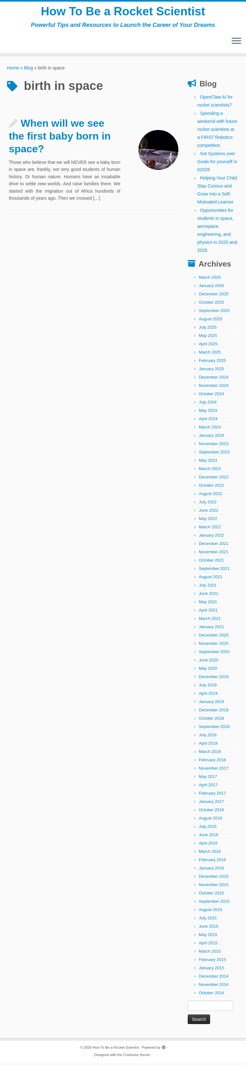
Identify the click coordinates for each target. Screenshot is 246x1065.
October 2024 (211, 396)
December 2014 (214, 978)
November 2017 (214, 770)
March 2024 (210, 429)
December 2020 (214, 637)
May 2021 (208, 604)
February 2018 (212, 762)
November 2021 (214, 554)
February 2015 (212, 961)
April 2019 (208, 695)
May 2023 (208, 462)
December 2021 (214, 545)
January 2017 (211, 803)
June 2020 (208, 662)
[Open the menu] (236, 44)
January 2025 (211, 371)
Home (13, 70)
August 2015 (210, 911)
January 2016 (211, 870)
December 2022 (214, 479)
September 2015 (214, 903)
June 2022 (208, 512)
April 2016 (208, 845)
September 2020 (214, 654)
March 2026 (210, 279)
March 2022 (210, 529)
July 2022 (208, 504)
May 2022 (208, 520)
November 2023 (214, 446)
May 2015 (208, 936)
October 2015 (211, 895)
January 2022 (211, 537)
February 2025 (212, 362)
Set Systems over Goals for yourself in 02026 (217, 163)
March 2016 (210, 853)
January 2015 (211, 970)
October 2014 (211, 995)
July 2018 (208, 737)
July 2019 (208, 687)
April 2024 (208, 421)
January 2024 (211, 437)
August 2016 (210, 820)
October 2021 (211, 562)
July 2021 (208, 587)
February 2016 (212, 862)
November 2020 (214, 645)
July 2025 (208, 329)
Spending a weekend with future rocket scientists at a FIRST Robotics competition (217, 131)
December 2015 (214, 878)
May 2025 (208, 337)
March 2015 (210, 953)
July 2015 (208, 920)
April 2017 (208, 787)
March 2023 (210, 470)
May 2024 (208, 412)
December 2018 (214, 712)
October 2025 (211, 304)
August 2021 (210, 579)
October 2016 (211, 812)
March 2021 (210, 620)
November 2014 (214, 986)
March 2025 (210, 354)
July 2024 (208, 404)
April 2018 (208, 745)
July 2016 (208, 828)
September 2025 (214, 312)
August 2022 (210, 495)
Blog (28, 70)
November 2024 (214, 387)
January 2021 (211, 629)
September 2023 (214, 454)
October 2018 (211, 720)
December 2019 (214, 679)
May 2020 (208, 670)
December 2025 (214, 296)
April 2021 (208, 612)
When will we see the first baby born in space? (60, 138)
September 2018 (214, 728)
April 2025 (208, 346)
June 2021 (208, 595)
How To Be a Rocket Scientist (122, 13)
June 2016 (208, 837)
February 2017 (212, 795)
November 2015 (214, 887)
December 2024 (214, 379)
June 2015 (208, 928)
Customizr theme (136, 1057)
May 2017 (208, 778)
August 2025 (210, 321)
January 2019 (211, 703)
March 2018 (210, 753)
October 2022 (211, 487)
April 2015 (208, 945)
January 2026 (211, 287)
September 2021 (214, 570)
